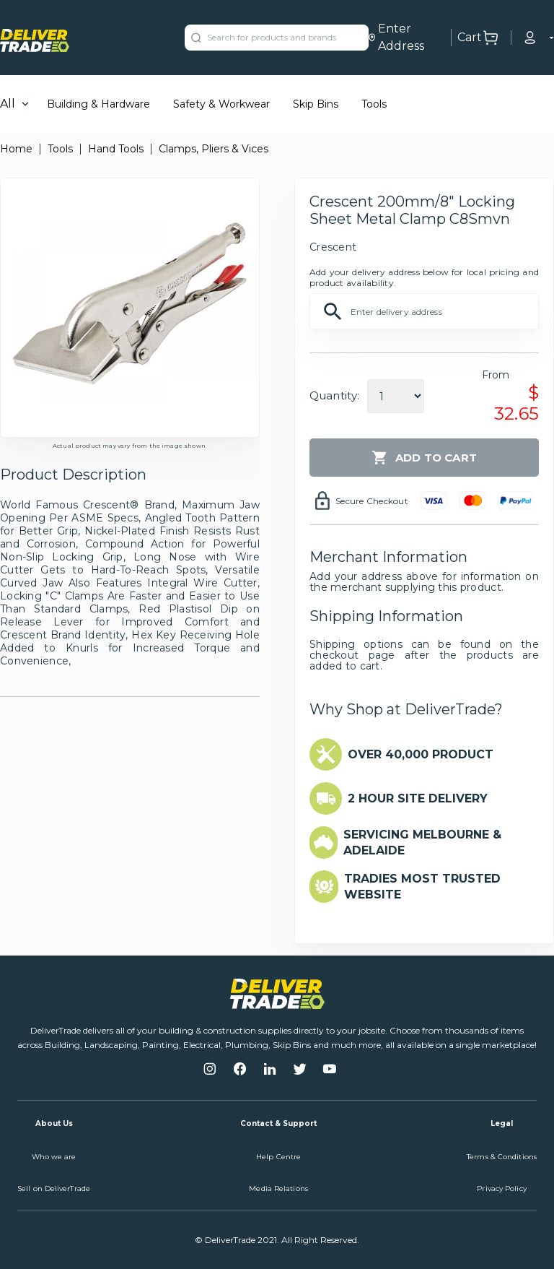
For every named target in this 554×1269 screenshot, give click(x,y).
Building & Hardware (98, 104)
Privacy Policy (501, 1188)
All (7, 104)
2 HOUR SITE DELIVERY (418, 798)
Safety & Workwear (221, 104)
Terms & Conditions (502, 1156)
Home (16, 148)
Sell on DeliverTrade (53, 1188)
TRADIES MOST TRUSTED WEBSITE (422, 886)
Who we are (54, 1156)
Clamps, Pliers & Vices (213, 148)
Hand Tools (116, 148)
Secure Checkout (371, 500)
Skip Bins (315, 104)
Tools (374, 104)
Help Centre (278, 1156)
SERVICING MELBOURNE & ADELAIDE (422, 842)
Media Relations (278, 1188)
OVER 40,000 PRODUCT (420, 754)
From (496, 374)
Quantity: (334, 395)
